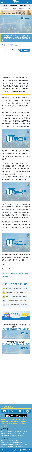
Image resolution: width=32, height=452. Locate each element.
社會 (10, 424)
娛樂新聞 (21, 8)
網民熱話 (5, 273)
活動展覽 (4, 419)
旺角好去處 (4, 424)
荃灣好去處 (22, 421)
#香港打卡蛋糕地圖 (7, 442)
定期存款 (27, 8)
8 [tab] (17, 14)
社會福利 (4, 426)
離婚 (27, 273)
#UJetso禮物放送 (24, 445)
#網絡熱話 (21, 447)
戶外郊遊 (23, 424)
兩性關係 (14, 273)
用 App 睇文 (25, 50)
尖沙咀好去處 (20, 419)
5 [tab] (19, 12)
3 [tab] (15, 12)
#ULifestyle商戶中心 (7, 447)
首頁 (3, 45)
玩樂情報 (22, 5)
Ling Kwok (8, 50)
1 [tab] (12, 12)
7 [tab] (15, 14)
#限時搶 (16, 445)
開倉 (13, 419)
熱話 (16, 45)
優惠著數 (13, 5)
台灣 (21, 273)
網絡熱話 (5, 276)
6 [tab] (21, 12)
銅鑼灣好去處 (5, 421)
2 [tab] (14, 12)
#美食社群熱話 (13, 440)
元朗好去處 (14, 421)
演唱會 (5, 5)
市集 (9, 419)
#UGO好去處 (5, 440)
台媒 (7, 264)
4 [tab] (17, 12)
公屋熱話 (14, 8)
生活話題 (10, 45)
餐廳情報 (16, 424)
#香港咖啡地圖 (17, 442)
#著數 (15, 447)
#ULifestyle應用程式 (7, 445)
